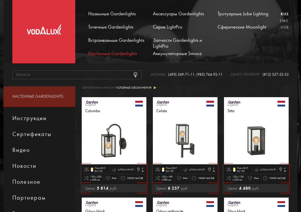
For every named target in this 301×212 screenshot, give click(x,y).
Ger (285, 27)
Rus (285, 14)
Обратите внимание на (119, 88)
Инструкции (29, 118)
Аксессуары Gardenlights (178, 14)
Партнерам (29, 197)
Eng (284, 21)
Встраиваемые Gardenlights (116, 40)
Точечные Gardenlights (110, 27)
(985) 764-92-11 (209, 74)
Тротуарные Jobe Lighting (243, 14)
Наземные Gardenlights (112, 14)
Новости (24, 166)
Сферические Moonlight (242, 27)
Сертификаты (31, 134)
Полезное (26, 181)
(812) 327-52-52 (275, 74)
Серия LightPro (167, 27)
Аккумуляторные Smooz (177, 54)
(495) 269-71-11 (181, 74)
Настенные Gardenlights (112, 54)
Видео (21, 150)
